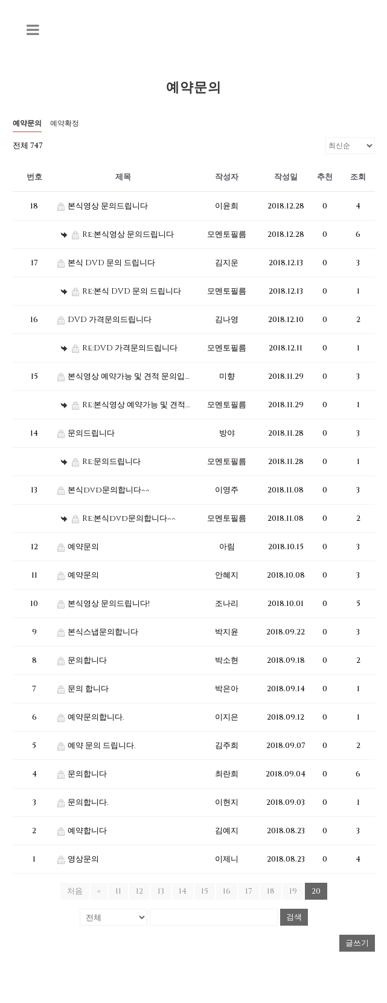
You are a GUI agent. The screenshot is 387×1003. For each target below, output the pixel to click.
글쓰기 (357, 943)
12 (139, 891)
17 (248, 891)
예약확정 (64, 123)
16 (227, 891)
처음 (75, 891)
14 (183, 891)
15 (204, 891)
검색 (294, 916)
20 (316, 891)
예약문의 (27, 123)
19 (293, 891)
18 (271, 891)
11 (118, 891)
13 (161, 891)
